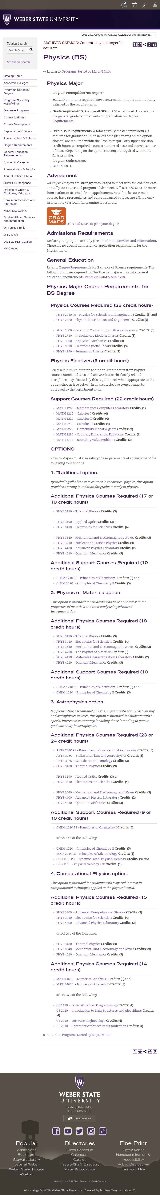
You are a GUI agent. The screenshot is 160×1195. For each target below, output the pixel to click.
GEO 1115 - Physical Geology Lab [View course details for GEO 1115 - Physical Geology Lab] (80, 864)
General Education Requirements (16, 153)
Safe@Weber (133, 1150)
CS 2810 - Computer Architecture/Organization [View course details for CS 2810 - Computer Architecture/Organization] (91, 1026)
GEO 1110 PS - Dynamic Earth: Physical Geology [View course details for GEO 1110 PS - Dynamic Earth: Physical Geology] (91, 859)
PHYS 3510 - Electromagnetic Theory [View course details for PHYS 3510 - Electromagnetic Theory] (83, 346)
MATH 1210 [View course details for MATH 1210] (116, 277)
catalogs (33, 1190)
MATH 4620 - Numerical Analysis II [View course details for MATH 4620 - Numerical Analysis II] (82, 984)
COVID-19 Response (17, 183)
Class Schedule (80, 1150)
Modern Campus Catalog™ (117, 1190)
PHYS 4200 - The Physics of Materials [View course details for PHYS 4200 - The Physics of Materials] (84, 652)
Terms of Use (133, 1169)
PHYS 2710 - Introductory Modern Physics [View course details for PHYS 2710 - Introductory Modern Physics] (87, 335)
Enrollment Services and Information (19, 201)
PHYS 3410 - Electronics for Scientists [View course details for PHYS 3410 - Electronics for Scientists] (84, 527)
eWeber (26, 1174)
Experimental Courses (18, 131)
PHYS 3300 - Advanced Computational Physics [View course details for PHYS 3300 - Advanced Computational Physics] (90, 912)
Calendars (80, 1154)
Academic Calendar (16, 162)
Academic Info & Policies (20, 138)
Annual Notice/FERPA (18, 176)
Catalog (79, 1159)
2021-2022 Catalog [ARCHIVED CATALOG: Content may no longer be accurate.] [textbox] (119, 35)
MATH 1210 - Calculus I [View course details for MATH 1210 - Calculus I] (73, 413)
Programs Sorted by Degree (17, 91)
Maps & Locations (15, 210)
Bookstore (26, 1154)
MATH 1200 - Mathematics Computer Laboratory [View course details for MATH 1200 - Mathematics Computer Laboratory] (92, 408)
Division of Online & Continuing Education (17, 191)
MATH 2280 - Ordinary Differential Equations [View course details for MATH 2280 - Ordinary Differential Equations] (90, 434)
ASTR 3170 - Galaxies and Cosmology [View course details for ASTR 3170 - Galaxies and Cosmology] (84, 761)
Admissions (26, 1150)
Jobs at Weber (26, 1164)
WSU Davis (11, 234)
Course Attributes (15, 117)
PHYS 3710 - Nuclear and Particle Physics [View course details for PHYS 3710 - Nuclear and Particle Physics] (86, 543)
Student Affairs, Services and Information (19, 219)
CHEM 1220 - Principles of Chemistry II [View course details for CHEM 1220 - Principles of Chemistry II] (85, 583)
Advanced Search (18, 62)
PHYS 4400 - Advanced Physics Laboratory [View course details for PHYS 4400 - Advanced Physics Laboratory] (87, 548)
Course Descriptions (17, 124)
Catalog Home (13, 75)
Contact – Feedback (79, 1119)
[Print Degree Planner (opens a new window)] (135, 44)
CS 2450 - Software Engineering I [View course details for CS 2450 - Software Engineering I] (80, 1020)
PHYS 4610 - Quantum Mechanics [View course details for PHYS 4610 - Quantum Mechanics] (81, 553)
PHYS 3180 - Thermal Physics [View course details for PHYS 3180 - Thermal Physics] (78, 511)
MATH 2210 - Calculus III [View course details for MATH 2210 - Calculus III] (74, 424)
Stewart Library (26, 1159)
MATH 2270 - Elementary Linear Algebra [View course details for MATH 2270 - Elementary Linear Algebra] (86, 429)
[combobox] (119, 35)
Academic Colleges (16, 83)
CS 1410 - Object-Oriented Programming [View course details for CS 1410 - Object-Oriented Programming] (86, 1005)
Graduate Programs (16, 110)
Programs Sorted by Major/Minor (17, 101)
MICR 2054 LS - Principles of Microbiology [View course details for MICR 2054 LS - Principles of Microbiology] (87, 854)
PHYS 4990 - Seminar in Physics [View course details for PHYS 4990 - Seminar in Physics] (80, 351)
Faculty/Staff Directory (80, 1164)
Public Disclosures (133, 1164)
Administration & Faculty (19, 169)
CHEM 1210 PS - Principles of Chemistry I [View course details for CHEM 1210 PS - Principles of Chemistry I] (86, 578)
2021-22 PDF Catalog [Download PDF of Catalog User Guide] (18, 241)
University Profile (15, 227)
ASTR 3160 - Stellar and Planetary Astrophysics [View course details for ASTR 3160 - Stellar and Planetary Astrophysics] (91, 755)
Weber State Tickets (26, 1169)
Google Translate (98, 1181)
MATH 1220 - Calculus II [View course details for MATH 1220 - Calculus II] (74, 418)
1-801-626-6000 (79, 1111)
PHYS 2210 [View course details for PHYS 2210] (93, 277)
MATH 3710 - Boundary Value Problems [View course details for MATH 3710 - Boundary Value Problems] (85, 440)
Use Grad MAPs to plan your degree (83, 224)
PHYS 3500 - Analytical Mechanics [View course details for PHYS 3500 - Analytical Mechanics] (81, 341)
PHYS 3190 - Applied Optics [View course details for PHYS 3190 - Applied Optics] (76, 522)
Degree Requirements (18, 145)
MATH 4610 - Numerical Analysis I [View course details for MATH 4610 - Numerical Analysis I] (82, 979)
